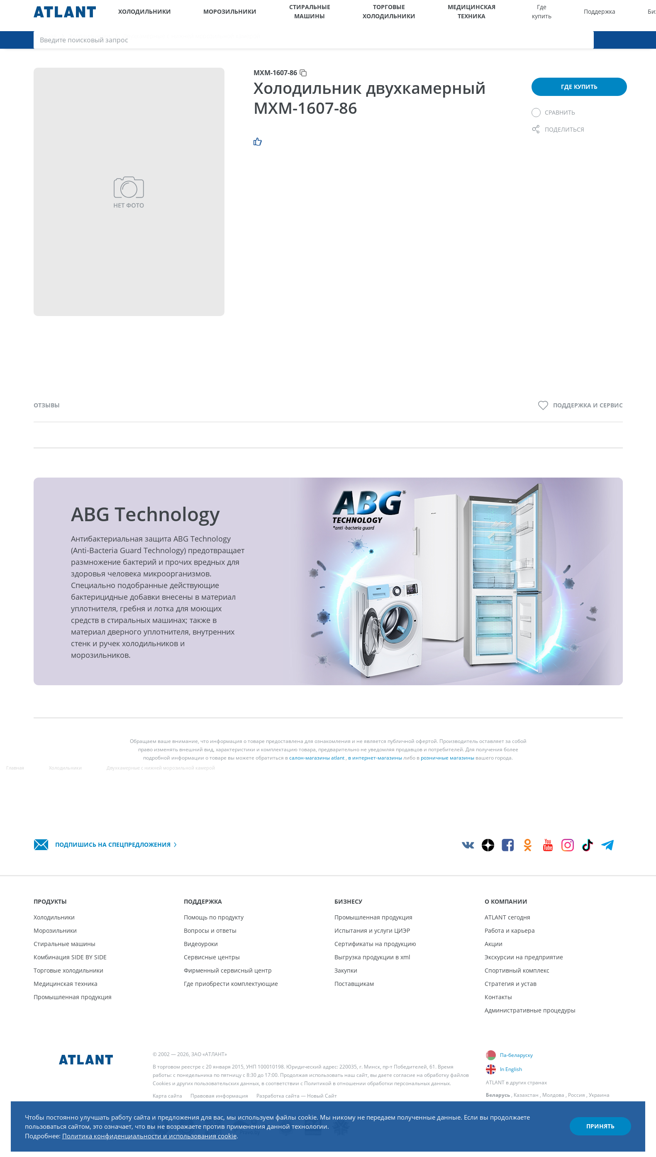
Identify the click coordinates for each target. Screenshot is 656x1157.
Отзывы (47, 413)
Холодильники (138, 16)
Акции (493, 944)
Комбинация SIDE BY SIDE (70, 957)
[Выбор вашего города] (582, 15)
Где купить (436, 15)
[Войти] (626, 15)
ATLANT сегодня (507, 917)
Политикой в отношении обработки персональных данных (377, 1083)
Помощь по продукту (214, 917)
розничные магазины (447, 765)
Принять (592, 1121)
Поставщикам (354, 984)
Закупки (345, 970)
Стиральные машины (263, 15)
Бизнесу (513, 16)
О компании (552, 15)
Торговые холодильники (323, 15)
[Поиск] (646, 15)
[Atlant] (65, 15)
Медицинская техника (386, 15)
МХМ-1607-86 (275, 80)
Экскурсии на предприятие (524, 957)
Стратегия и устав (511, 984)
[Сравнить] (553, 120)
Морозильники (204, 16)
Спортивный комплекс (517, 970)
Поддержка (474, 16)
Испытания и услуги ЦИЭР (372, 930)
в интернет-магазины (375, 765)
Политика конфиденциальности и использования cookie (165, 1131)
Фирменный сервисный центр (228, 970)
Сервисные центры (212, 957)
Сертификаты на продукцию (375, 944)
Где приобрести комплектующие (231, 984)
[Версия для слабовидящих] (604, 15)
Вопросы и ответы (210, 930)
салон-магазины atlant (316, 765)
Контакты (498, 997)
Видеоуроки (201, 944)
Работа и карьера (510, 930)
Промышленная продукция (73, 997)
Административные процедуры (530, 1010)
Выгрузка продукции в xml (372, 957)
